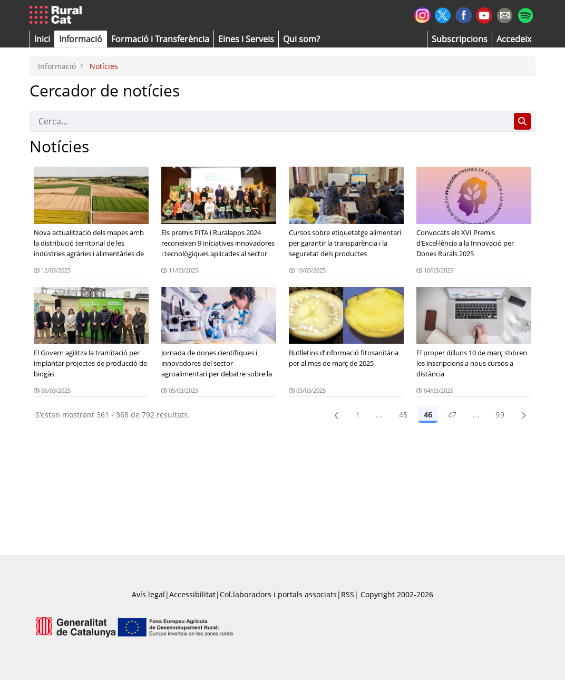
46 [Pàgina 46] (428, 415)
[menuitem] (160, 39)
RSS (347, 594)
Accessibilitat (192, 594)
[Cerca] (270, 121)
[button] (42, 39)
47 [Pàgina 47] (452, 415)
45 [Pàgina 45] (403, 415)
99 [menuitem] (499, 415)
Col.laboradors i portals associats (278, 594)
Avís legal (148, 594)
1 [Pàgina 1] (358, 415)
